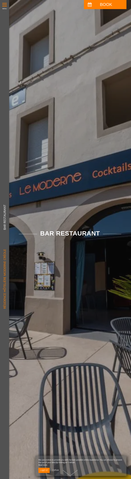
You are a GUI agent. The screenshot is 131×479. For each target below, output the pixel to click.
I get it (44, 470)
